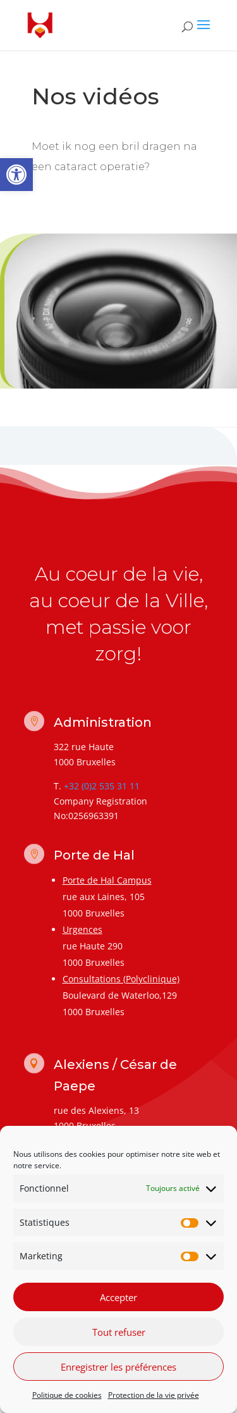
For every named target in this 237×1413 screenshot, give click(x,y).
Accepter (118, 1299)
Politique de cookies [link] (67, 1398)
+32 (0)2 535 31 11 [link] (102, 786)
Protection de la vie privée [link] (153, 1398)
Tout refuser (118, 1334)
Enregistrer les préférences (118, 1369)
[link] (16, 174)
